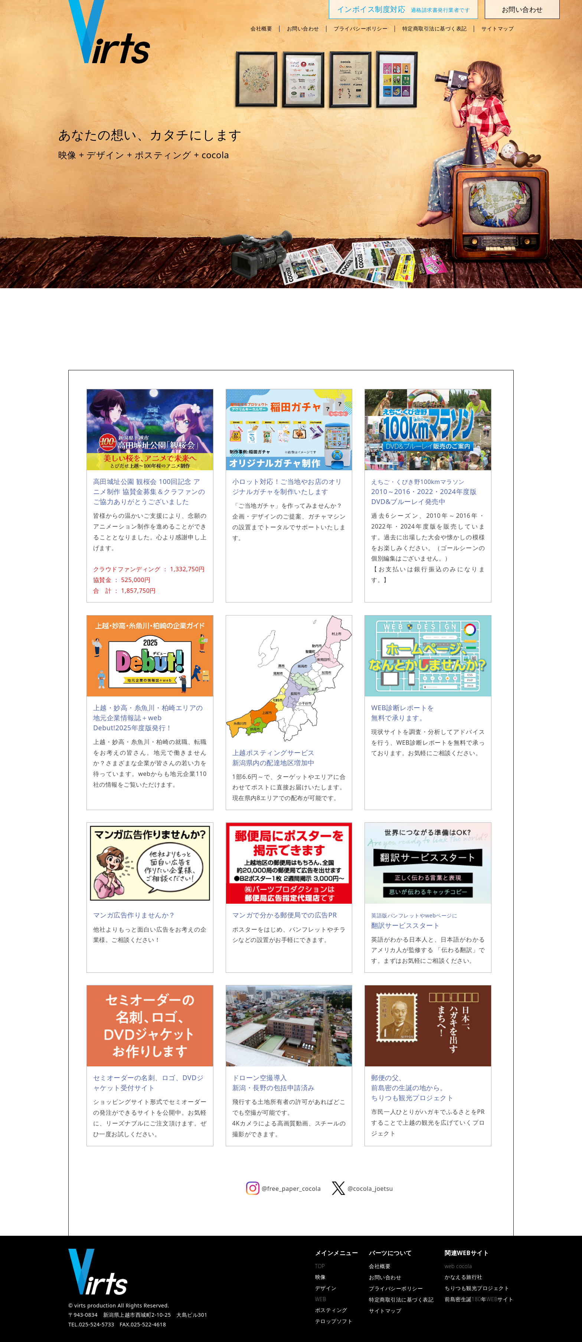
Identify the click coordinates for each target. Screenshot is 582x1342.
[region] (291, 144)
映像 (320, 1276)
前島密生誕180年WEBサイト (479, 1299)
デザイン (183, 319)
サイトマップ (497, 28)
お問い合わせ (303, 28)
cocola (399, 319)
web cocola (458, 1266)
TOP (320, 1266)
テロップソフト (345, 319)
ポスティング (291, 319)
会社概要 (261, 28)
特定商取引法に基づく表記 (434, 28)
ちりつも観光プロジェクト (477, 1287)
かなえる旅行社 (452, 319)
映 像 (130, 319)
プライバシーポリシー (361, 28)
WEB (237, 319)
